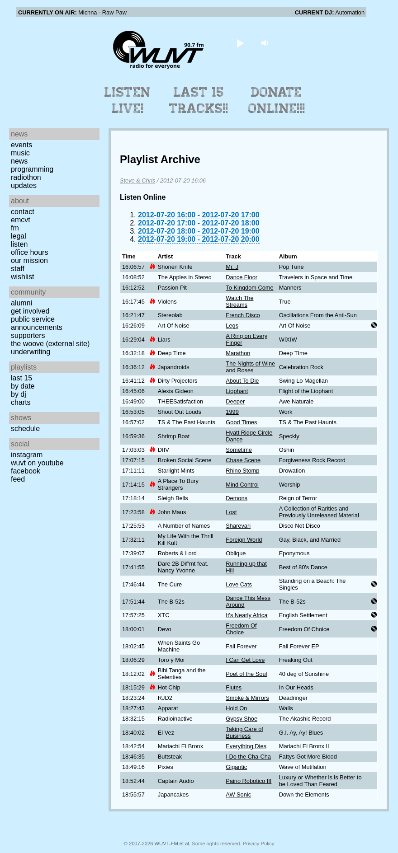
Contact (22, 212)
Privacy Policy (259, 843)
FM (15, 228)
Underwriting (30, 352)
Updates (24, 185)
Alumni (21, 303)
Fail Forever (241, 646)
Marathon (238, 353)
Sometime (239, 449)
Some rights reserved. (216, 843)
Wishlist (22, 277)
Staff (17, 268)
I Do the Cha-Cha (248, 756)
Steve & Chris (137, 180)
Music (20, 153)
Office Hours (29, 252)
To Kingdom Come (249, 287)
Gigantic (236, 767)
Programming (32, 169)
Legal (18, 236)
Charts (21, 402)
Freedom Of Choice (241, 629)
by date (22, 386)
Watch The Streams (239, 301)
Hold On (236, 708)
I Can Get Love (245, 659)
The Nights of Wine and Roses (250, 367)
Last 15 (21, 378)
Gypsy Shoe (241, 718)
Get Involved (30, 311)
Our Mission (29, 260)
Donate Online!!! (276, 100)
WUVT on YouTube (37, 463)
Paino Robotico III (248, 781)
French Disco (243, 315)
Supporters (28, 335)
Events (21, 145)
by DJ (18, 394)
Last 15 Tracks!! (198, 100)
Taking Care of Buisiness (244, 732)
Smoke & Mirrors (247, 697)
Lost (231, 512)
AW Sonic (238, 794)
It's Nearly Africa (246, 615)
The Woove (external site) (50, 343)
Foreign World (244, 539)
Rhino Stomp (242, 470)
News (19, 161)
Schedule (25, 428)
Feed (18, 479)
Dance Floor (241, 277)
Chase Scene (243, 460)
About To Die (242, 380)
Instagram (27, 455)
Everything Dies (246, 746)
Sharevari (238, 525)
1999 (232, 411)
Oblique (236, 553)
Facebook (25, 471)
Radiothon (26, 177)
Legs (232, 325)
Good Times (241, 422)
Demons (236, 498)
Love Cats (239, 584)
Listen (19, 244)
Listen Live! (127, 100)
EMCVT (20, 220)
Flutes (234, 687)
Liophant (237, 391)
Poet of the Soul (246, 673)
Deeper (235, 401)
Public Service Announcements (36, 323)
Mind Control (242, 484)
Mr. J (232, 266)
